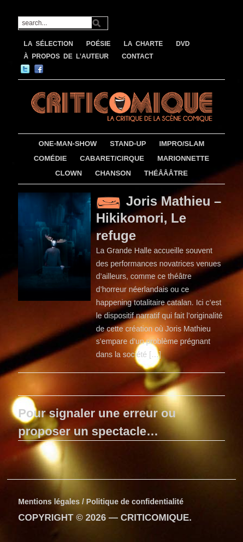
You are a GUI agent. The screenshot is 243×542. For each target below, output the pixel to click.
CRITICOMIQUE (155, 517)
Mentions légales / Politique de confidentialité (100, 501)
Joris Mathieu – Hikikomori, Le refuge (159, 218)
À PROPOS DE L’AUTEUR (66, 56)
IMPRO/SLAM (181, 143)
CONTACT (137, 56)
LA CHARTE (143, 44)
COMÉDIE (50, 158)
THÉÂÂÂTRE (166, 173)
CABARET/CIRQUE (112, 158)
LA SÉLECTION (48, 44)
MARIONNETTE (183, 158)
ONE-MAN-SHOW (68, 143)
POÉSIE (98, 44)
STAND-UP (128, 143)
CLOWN (68, 173)
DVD (182, 44)
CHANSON (113, 173)
